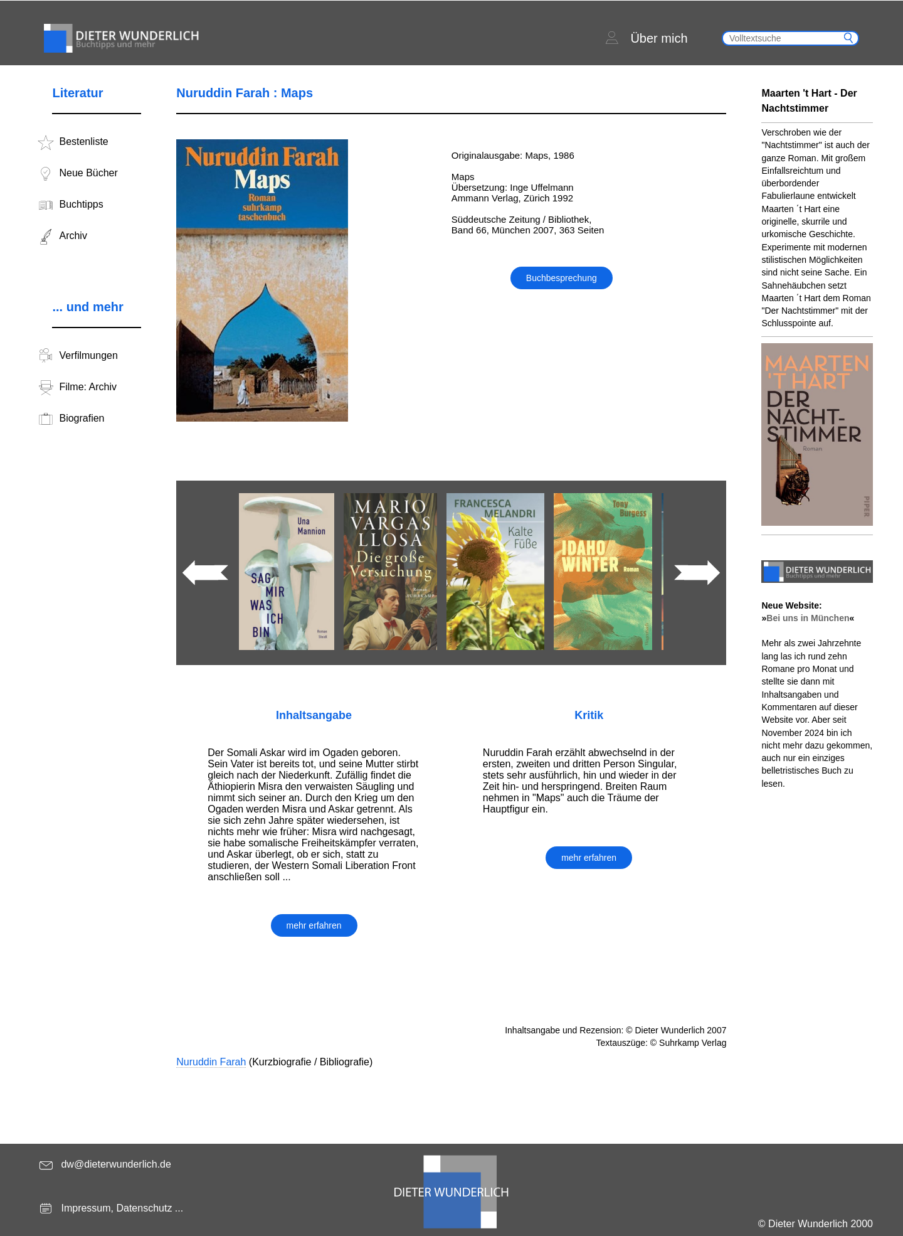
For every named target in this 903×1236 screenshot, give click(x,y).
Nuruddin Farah (211, 1062)
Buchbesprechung (561, 278)
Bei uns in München (807, 618)
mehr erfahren (314, 925)
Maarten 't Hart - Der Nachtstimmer (809, 101)
